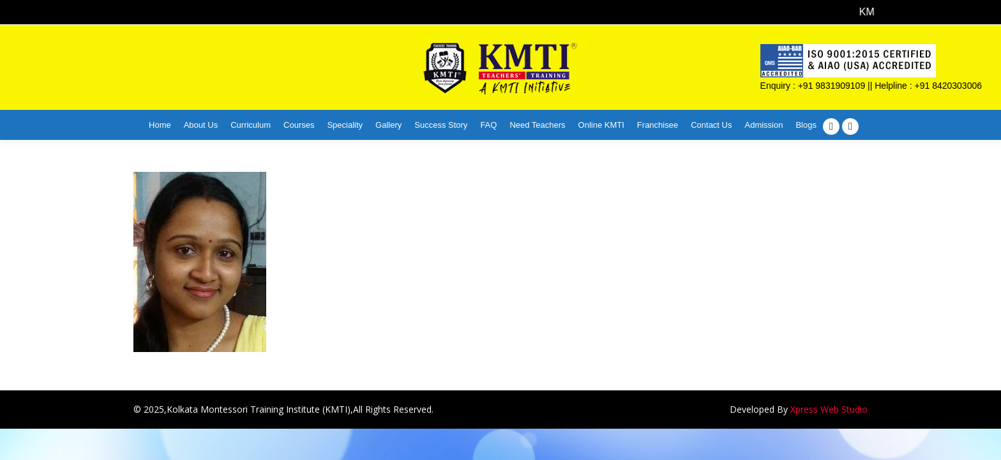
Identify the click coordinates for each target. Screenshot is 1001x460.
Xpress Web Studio (829, 409)
